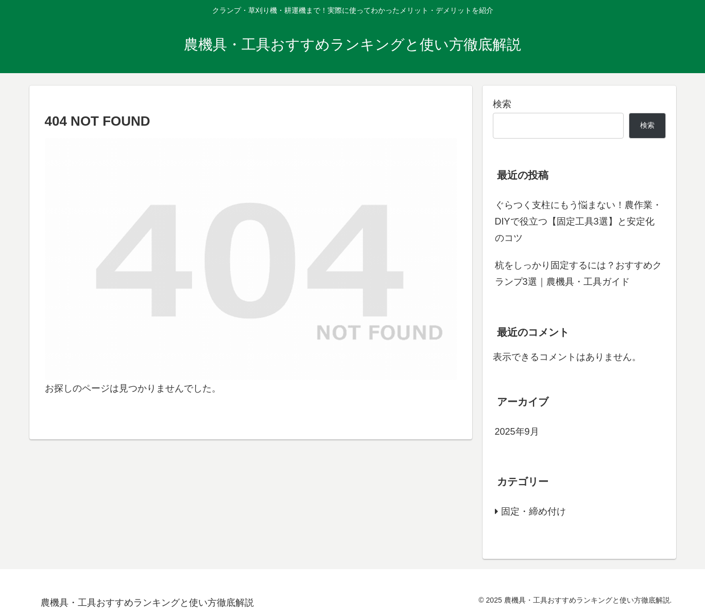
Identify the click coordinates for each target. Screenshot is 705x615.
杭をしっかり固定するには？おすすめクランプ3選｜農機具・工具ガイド (578, 273)
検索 (502, 104)
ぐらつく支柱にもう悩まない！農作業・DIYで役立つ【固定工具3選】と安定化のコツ (578, 222)
